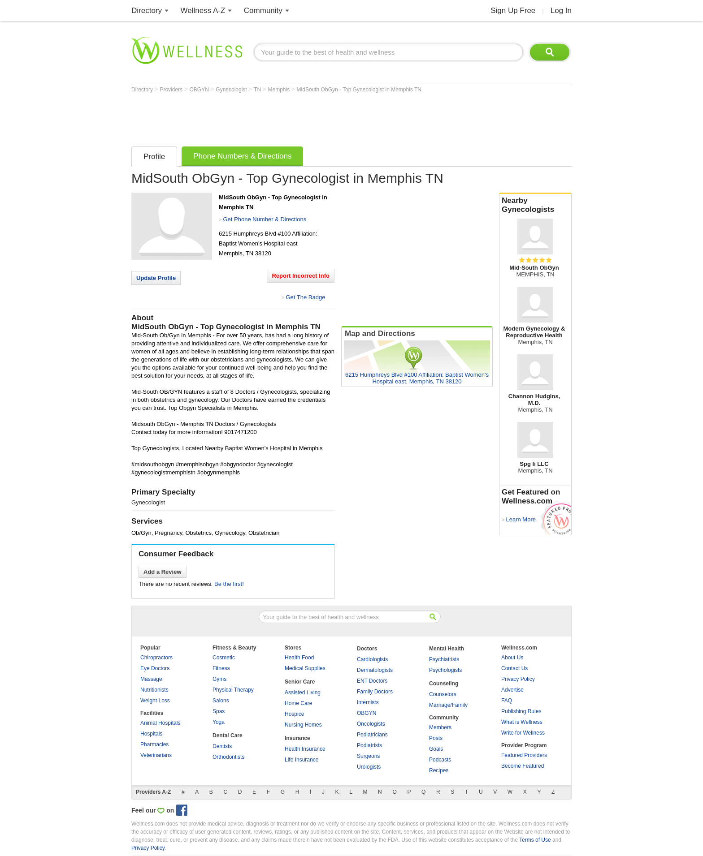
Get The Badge (305, 297)
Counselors (442, 694)
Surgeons (368, 756)
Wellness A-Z (203, 10)
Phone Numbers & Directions (242, 156)
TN (258, 89)
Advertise (512, 690)
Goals (436, 749)
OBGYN (200, 89)
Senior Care (300, 682)
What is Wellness (521, 722)
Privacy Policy (518, 679)
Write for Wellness (523, 733)
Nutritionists (154, 690)
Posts (436, 738)
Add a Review (162, 571)
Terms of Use (535, 840)
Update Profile (156, 278)
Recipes (438, 770)
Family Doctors (375, 691)
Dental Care (228, 735)
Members (440, 727)
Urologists (369, 767)
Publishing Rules (521, 711)
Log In (561, 10)
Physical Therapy (233, 690)
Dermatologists (375, 670)
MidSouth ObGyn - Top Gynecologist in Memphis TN (359, 89)
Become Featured (522, 766)
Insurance (297, 738)
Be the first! (229, 584)
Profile (154, 156)
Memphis (279, 89)
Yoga (219, 722)
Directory (146, 10)
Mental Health (446, 648)
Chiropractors (156, 657)
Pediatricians (372, 734)
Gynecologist (232, 89)
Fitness (221, 668)
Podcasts (440, 760)
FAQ (506, 700)
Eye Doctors (154, 668)
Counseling (443, 683)
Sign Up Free (512, 10)
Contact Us (514, 668)
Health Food (299, 657)
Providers (172, 89)
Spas (219, 711)
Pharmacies (154, 744)
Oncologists (371, 724)
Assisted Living (303, 692)
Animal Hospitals (160, 723)
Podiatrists (369, 745)
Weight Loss (155, 700)
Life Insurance (301, 760)
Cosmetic (224, 657)
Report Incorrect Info (301, 275)
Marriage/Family (448, 705)
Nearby (535, 205)
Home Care (298, 703)
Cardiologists (372, 659)
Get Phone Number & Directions (264, 219)
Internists (368, 702)
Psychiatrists (444, 659)
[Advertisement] (294, 117)
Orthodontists (228, 757)
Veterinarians (156, 755)
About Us (512, 657)
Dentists (222, 746)
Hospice (294, 714)
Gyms (219, 679)
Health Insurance (305, 749)
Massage (151, 679)
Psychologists (445, 670)
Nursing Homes (303, 725)
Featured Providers (524, 755)
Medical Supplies (305, 668)
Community (263, 10)
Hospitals (151, 734)
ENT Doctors (372, 681)
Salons (221, 700)
